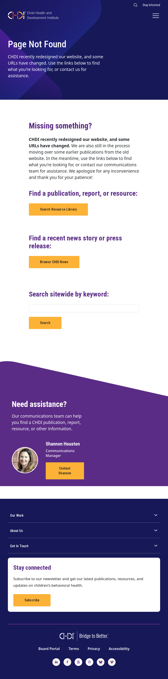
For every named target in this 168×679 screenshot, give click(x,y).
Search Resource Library (58, 209)
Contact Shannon (64, 470)
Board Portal (49, 648)
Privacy (94, 648)
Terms (73, 648)
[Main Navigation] (156, 16)
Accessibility (119, 648)
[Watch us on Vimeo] (112, 661)
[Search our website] (135, 5)
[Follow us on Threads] (78, 661)
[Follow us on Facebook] (67, 661)
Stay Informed (151, 5)
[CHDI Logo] (33, 16)
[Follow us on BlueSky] (101, 661)
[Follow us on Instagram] (89, 661)
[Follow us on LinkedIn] (56, 661)
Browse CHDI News (54, 262)
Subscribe (31, 600)
